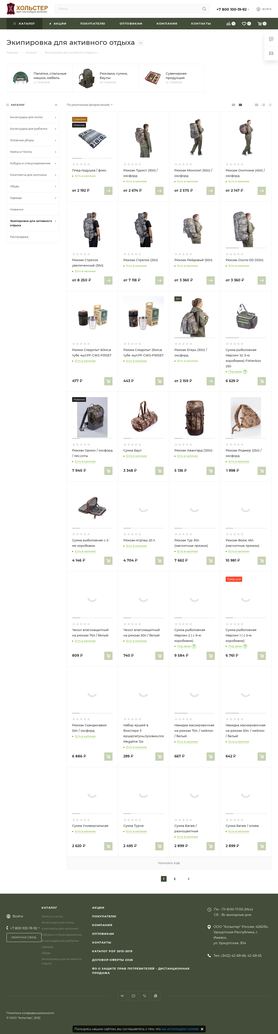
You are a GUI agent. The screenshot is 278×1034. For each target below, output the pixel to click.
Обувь (46, 953)
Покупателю (104, 916)
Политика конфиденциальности (30, 1013)
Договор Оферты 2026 (112, 960)
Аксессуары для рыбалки (60, 940)
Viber (144, 995)
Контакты (101, 942)
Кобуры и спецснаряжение (61, 934)
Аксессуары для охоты (57, 922)
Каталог (49, 907)
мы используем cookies (180, 1029)
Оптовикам (103, 933)
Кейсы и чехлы (52, 916)
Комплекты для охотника (59, 928)
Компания (102, 925)
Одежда (47, 946)
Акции (98, 907)
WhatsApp (155, 995)
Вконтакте (122, 995)
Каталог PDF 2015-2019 (112, 951)
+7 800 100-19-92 (232, 9)
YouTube (133, 995)
